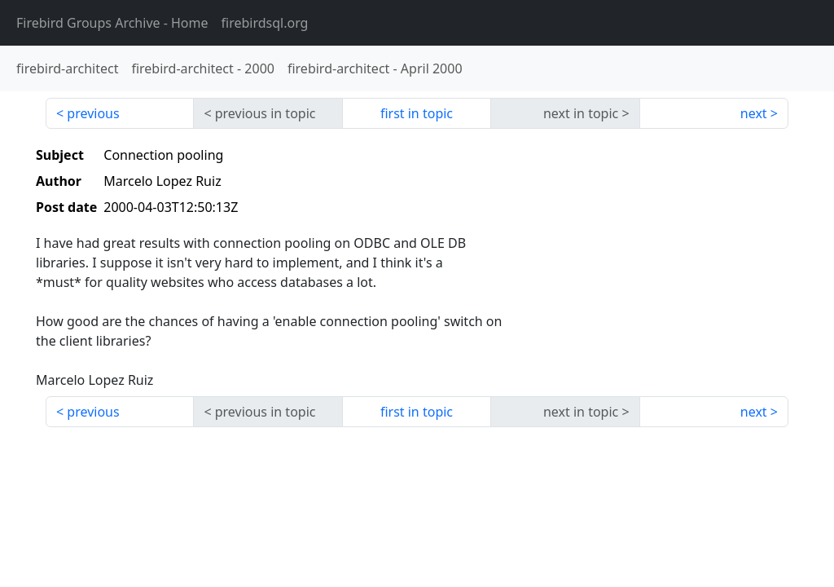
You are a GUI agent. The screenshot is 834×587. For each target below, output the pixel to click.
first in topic (416, 113)
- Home (112, 23)
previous (93, 113)
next (753, 113)
